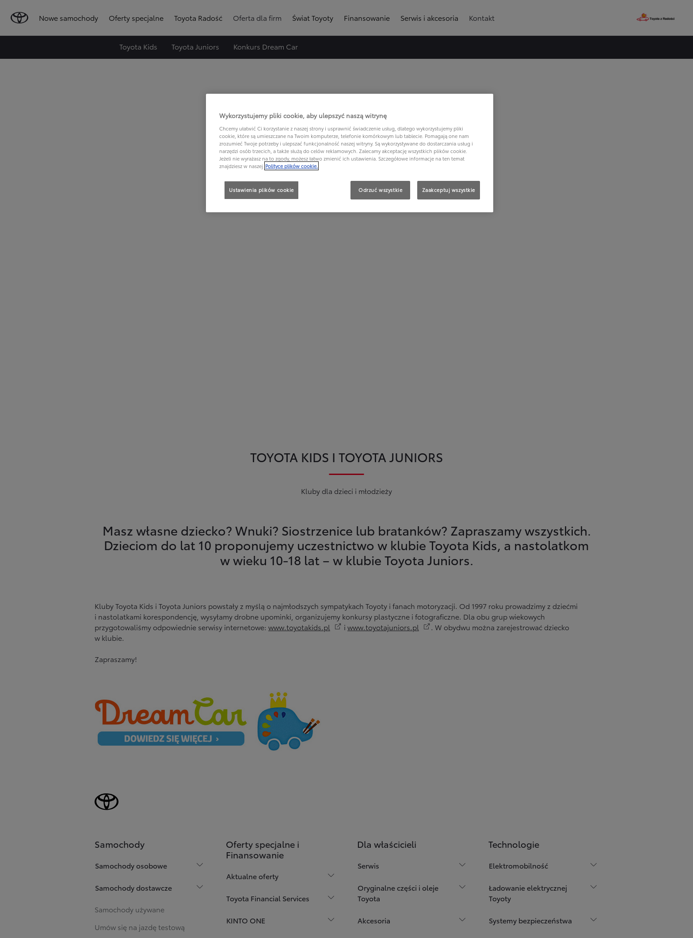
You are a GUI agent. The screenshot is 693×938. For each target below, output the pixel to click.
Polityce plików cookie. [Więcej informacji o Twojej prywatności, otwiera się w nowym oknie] (291, 165)
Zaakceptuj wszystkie (448, 189)
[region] (349, 153)
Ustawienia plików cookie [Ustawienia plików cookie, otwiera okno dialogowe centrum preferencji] (261, 189)
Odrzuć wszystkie (380, 189)
